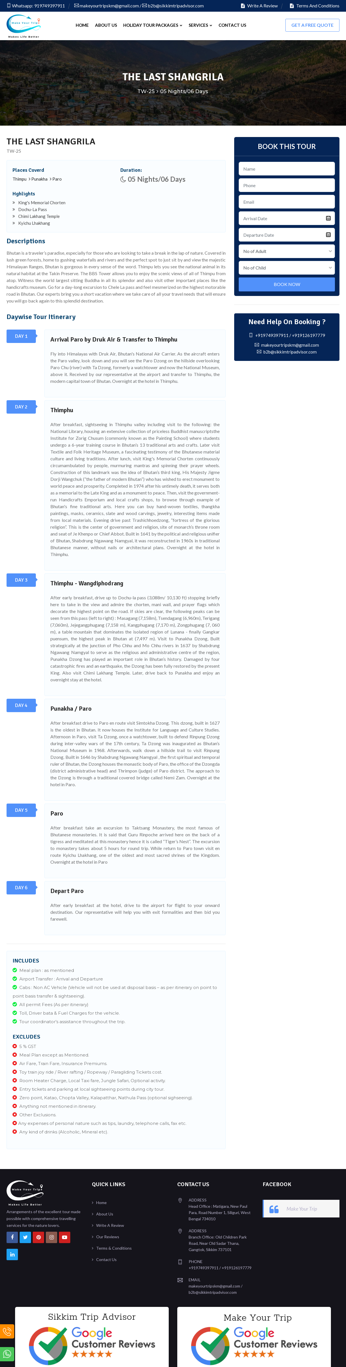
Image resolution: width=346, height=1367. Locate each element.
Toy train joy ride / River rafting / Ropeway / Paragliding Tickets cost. (87, 1071)
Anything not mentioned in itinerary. (54, 1105)
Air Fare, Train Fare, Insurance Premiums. (60, 1062)
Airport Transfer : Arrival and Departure (58, 978)
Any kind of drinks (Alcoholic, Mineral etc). (60, 1131)
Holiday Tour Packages (152, 25)
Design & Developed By (298, 1356)
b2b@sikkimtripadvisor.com (173, 5)
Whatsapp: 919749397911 (36, 5)
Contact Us (232, 25)
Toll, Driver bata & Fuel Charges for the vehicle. (66, 1012)
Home (82, 25)
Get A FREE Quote (312, 25)
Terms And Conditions (314, 5)
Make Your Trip (302, 1208)
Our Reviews (107, 1235)
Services (200, 25)
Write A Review (259, 5)
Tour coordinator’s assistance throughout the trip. (69, 1020)
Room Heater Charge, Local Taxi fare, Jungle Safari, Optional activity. (89, 1079)
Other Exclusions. (34, 1114)
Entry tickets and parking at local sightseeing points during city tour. (88, 1088)
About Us (106, 25)
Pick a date (328, 217)
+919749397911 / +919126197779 (287, 334)
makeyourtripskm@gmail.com (106, 5)
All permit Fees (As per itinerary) (50, 1003)
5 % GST (24, 1045)
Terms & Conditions (114, 1247)
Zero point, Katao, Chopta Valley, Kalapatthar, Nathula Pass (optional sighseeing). (103, 1097)
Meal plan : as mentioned (43, 969)
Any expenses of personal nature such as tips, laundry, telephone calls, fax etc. (99, 1122)
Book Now (287, 283)
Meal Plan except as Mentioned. (51, 1054)
